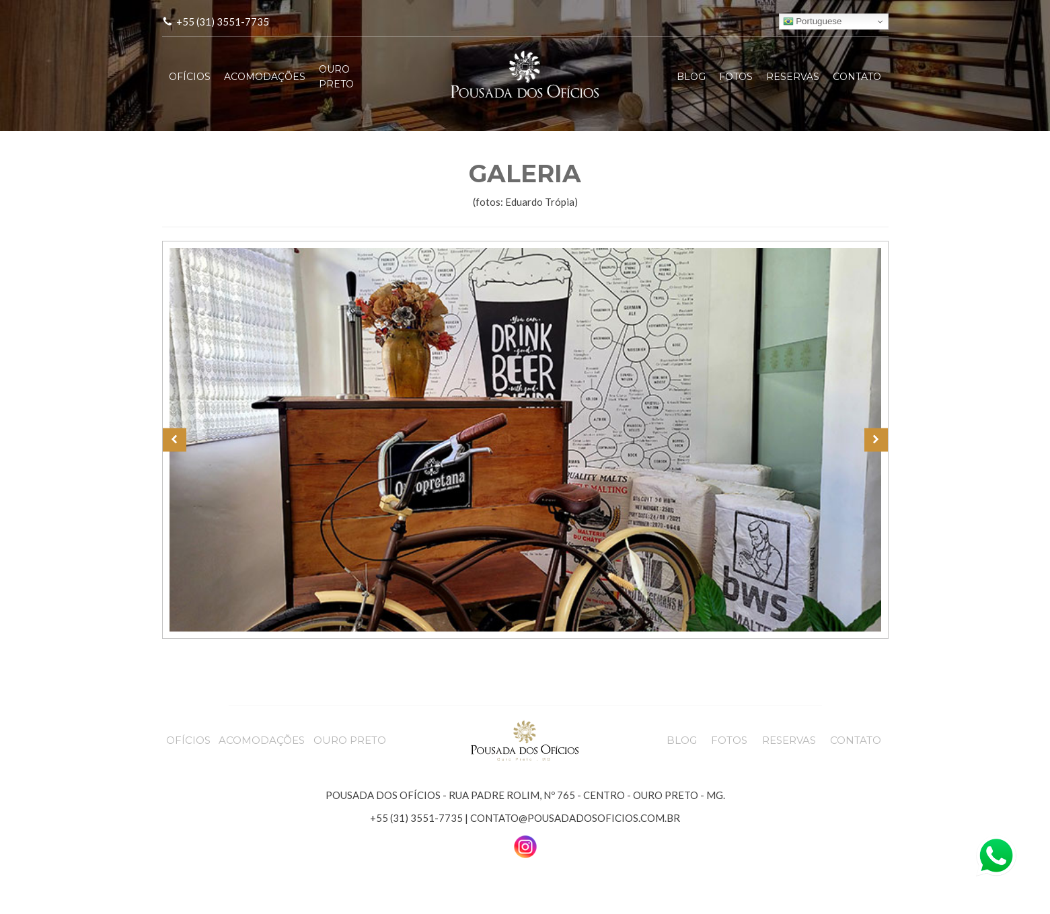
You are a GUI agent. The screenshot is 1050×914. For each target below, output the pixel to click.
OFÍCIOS (190, 77)
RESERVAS (792, 77)
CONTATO (857, 77)
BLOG (691, 77)
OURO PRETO (336, 76)
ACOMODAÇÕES (264, 77)
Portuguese (812, 21)
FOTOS (736, 77)
